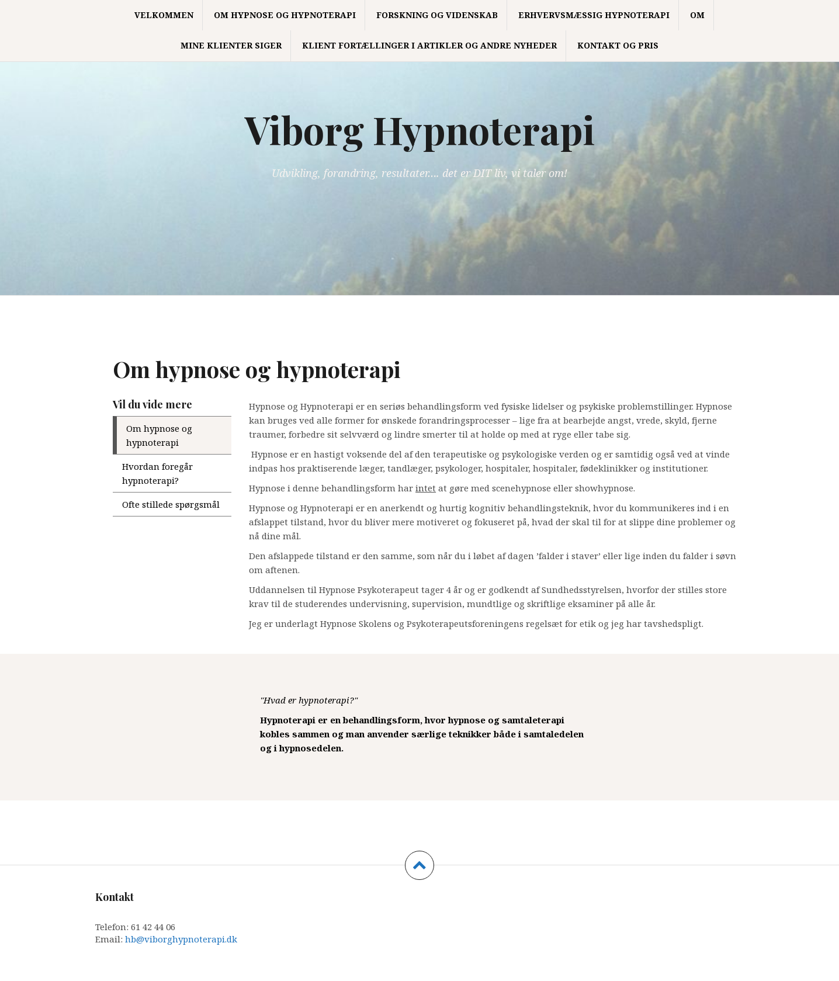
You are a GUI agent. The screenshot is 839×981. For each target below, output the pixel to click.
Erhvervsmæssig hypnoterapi (594, 14)
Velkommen (163, 14)
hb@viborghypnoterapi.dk (181, 939)
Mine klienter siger (231, 45)
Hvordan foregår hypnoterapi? (157, 473)
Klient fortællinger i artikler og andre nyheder (429, 45)
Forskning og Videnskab (437, 14)
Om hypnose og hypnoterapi (285, 14)
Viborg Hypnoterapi (420, 129)
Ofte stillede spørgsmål (171, 504)
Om (697, 14)
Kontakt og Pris (617, 45)
